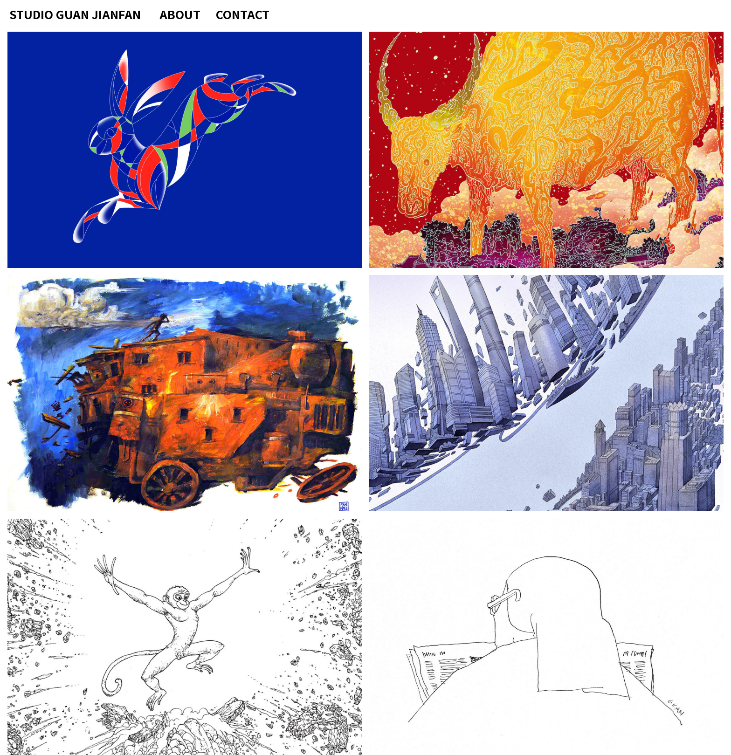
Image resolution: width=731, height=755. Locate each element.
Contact (242, 14)
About (179, 14)
